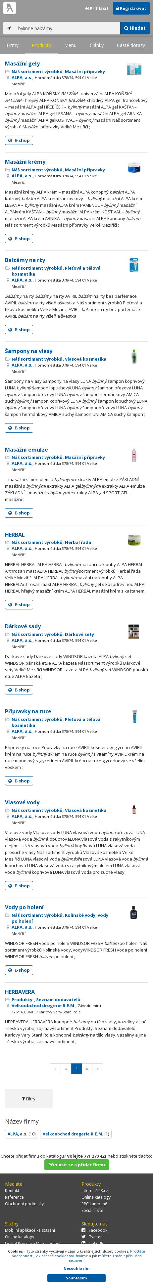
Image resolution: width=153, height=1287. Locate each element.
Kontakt (12, 1190)
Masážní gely (22, 63)
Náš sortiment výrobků (37, 71)
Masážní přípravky (85, 71)
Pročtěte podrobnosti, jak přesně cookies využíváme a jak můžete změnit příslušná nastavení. (78, 1256)
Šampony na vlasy (28, 351)
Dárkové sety (79, 634)
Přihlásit (97, 8)
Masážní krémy (25, 161)
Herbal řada (78, 542)
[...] (68, 28)
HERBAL (15, 534)
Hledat (135, 28)
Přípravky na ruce (28, 711)
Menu (70, 45)
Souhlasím (76, 1277)
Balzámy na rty (25, 260)
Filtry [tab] (28, 1099)
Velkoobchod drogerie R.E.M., (56, 1008)
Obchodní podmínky (24, 1204)
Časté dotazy (131, 45)
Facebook (94, 1230)
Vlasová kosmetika (85, 359)
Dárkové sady (23, 626)
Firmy (13, 45)
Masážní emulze (26, 449)
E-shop (19, 140)
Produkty (41, 45)
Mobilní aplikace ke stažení (30, 1230)
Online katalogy (96, 1197)
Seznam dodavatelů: (59, 999)
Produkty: (23, 999)
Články (97, 45)
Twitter (91, 1237)
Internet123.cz (94, 1190)
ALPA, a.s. (21, 1134)
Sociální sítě (92, 1210)
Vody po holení (24, 907)
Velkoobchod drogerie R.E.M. (76, 1134)
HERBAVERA (20, 992)
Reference (14, 1197)
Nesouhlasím (76, 1268)
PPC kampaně (94, 1204)
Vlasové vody (22, 802)
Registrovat (131, 8)
